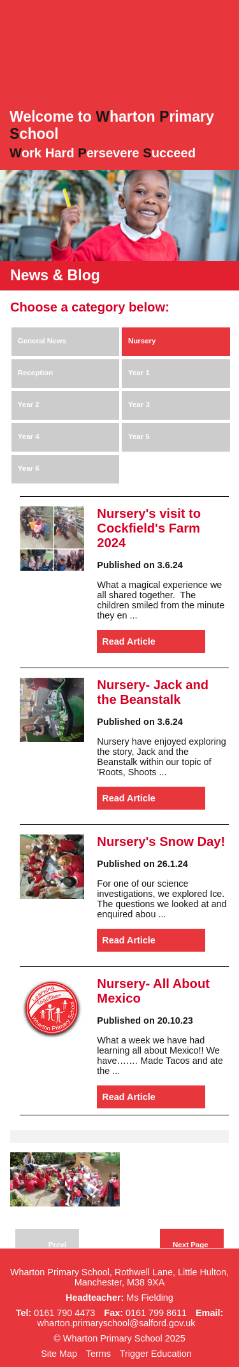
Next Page (190, 1245)
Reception (36, 372)
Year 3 (139, 404)
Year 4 (29, 436)
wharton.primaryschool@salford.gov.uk (117, 1323)
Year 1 (139, 372)
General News (42, 341)
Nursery (142, 341)
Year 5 (139, 436)
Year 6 (29, 468)
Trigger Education (156, 1354)
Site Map (59, 1354)
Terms (98, 1354)
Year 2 (29, 404)
